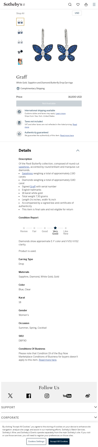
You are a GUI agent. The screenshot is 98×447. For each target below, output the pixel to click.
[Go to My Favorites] (77, 4)
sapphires (24, 166)
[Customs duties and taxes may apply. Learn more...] (61, 113)
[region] (49, 434)
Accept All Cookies (59, 441)
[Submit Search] (69, 4)
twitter (10, 395)
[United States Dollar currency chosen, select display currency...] (77, 13)
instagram (47, 396)
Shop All (20, 13)
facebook (28, 396)
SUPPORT (8, 407)
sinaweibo (87, 396)
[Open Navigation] (94, 4)
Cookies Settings (36, 441)
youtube (67, 396)
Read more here (47, 359)
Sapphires (27, 173)
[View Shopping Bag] (86, 4)
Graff (33, 186)
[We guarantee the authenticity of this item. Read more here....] (67, 135)
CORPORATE (10, 417)
